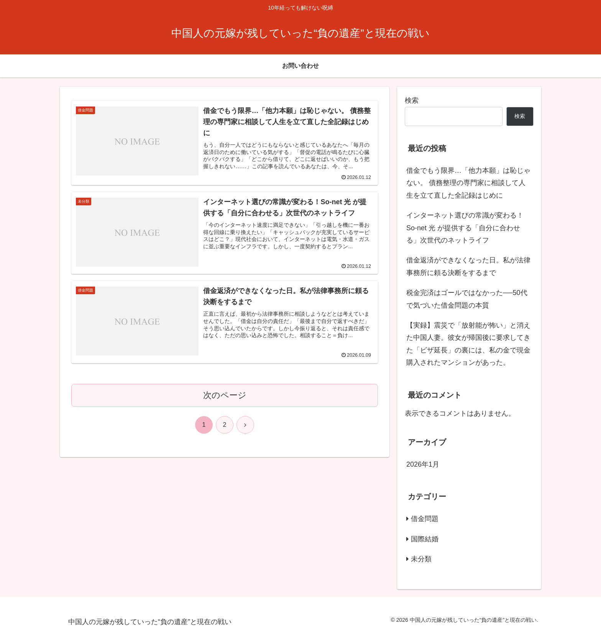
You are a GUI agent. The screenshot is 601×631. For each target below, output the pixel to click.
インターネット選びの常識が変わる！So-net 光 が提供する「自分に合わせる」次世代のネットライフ (465, 227)
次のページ (224, 395)
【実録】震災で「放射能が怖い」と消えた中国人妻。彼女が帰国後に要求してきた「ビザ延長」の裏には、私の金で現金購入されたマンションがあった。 (468, 343)
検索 (412, 100)
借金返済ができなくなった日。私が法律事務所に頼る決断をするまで (468, 266)
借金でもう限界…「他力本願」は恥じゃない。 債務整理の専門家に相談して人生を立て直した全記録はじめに (468, 183)
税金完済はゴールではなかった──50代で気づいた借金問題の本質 (466, 299)
